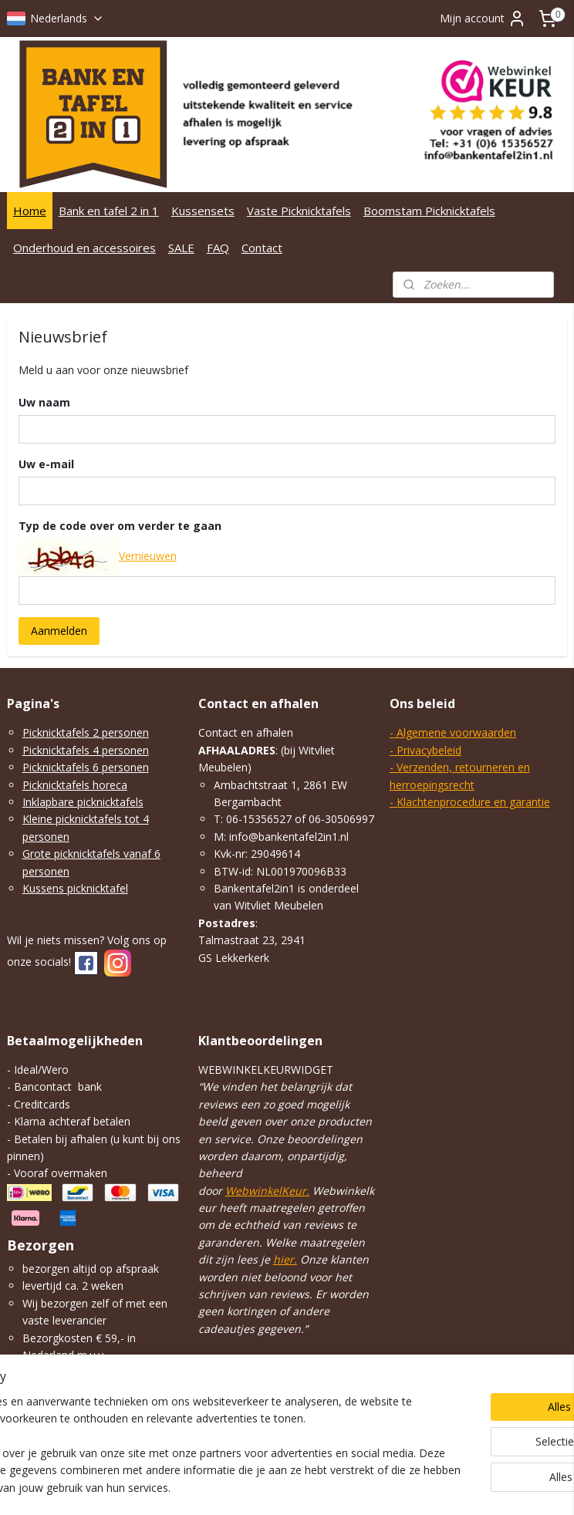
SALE (181, 247)
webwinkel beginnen (341, 1487)
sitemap (249, 1487)
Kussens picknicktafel (75, 888)
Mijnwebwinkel (475, 1487)
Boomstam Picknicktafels (429, 210)
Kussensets (203, 210)
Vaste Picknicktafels (299, 210)
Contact (261, 247)
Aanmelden (59, 630)
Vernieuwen (148, 555)
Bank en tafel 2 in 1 (109, 210)
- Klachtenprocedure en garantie (470, 802)
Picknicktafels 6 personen (85, 767)
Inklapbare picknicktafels (83, 802)
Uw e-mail (46, 463)
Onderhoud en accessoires (84, 247)
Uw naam (44, 402)
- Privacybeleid (425, 750)
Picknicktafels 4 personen (85, 750)
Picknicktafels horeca (74, 785)
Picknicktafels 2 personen (85, 732)
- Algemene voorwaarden (453, 732)
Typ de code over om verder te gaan (120, 525)
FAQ (218, 247)
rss (282, 1487)
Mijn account (483, 18)
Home (29, 210)
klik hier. (42, 1406)
